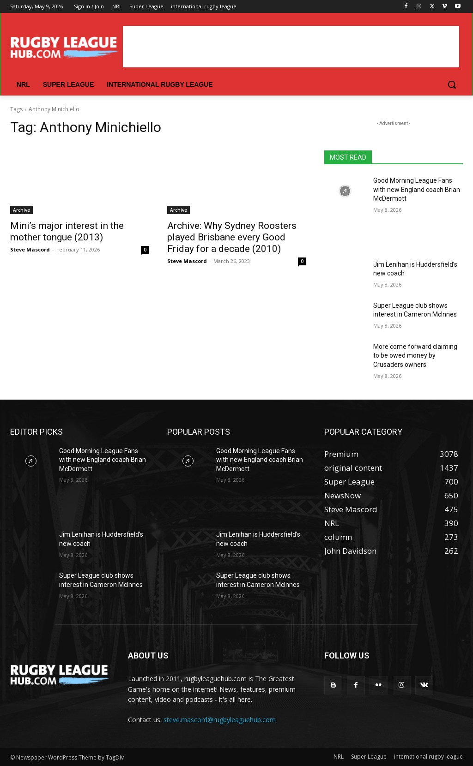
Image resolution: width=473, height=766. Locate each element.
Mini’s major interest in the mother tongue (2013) (67, 231)
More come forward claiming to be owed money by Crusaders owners (415, 355)
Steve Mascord (30, 249)
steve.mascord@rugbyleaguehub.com (220, 719)
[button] (452, 84)
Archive (21, 210)
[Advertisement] (291, 46)
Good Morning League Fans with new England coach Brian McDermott (416, 189)
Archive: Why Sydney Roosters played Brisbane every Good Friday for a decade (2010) (232, 237)
